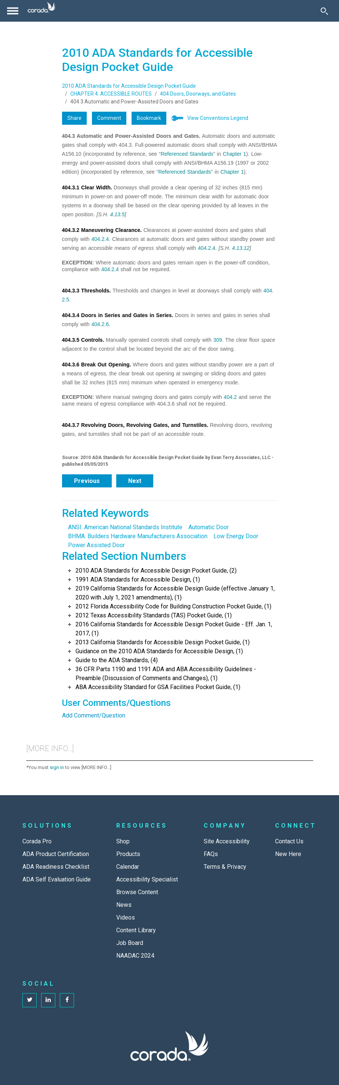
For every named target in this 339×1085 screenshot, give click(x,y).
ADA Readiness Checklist (55, 866)
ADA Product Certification (55, 854)
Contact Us (289, 841)
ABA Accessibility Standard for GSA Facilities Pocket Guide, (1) (157, 687)
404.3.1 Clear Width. (87, 187)
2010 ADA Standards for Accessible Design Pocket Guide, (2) (156, 570)
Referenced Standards (187, 154)
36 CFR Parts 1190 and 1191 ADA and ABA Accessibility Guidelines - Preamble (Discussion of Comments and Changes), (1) (165, 674)
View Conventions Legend (217, 118)
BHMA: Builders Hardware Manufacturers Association (137, 536)
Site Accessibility (227, 841)
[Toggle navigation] (13, 11)
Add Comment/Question (93, 715)
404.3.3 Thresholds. (86, 291)
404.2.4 (100, 239)
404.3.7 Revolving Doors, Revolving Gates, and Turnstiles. (135, 425)
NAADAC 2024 (135, 955)
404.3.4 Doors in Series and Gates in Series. (117, 315)
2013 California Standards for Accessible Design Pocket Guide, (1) (162, 642)
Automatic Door (208, 527)
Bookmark (149, 118)
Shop (123, 841)
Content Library (136, 930)
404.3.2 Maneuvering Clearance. (102, 230)
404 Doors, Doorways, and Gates (198, 94)
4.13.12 (241, 248)
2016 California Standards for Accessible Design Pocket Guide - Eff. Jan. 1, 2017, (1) (173, 629)
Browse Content (137, 892)
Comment (109, 118)
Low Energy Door (235, 536)
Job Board (129, 942)
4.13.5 (117, 214)
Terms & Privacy (225, 866)
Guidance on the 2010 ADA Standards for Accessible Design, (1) (159, 651)
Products (128, 854)
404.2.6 (100, 324)
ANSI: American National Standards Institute (125, 527)
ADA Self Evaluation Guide (56, 879)
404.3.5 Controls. (83, 340)
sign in (57, 767)
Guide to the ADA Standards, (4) (116, 660)
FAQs (211, 854)
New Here (288, 854)
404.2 (230, 397)
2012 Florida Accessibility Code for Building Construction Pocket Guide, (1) (173, 606)
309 (217, 340)
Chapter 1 (234, 154)
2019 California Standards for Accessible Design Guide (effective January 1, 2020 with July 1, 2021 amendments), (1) (175, 593)
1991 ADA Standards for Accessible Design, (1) (137, 579)
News (124, 904)
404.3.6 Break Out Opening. (96, 365)
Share (74, 118)
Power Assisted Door (96, 545)
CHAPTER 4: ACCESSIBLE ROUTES (111, 94)
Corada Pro (37, 841)
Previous (87, 480)
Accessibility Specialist (147, 879)
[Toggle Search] (324, 11)
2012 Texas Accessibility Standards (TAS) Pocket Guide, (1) (153, 615)
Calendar (127, 866)
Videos (125, 917)
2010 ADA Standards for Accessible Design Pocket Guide (129, 86)
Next (134, 480)
